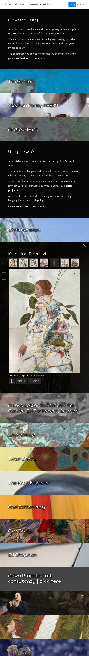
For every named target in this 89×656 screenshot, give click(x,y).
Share (21, 380)
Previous (6, 263)
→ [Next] (3, 279)
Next (82, 263)
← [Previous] (3, 272)
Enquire (35, 380)
